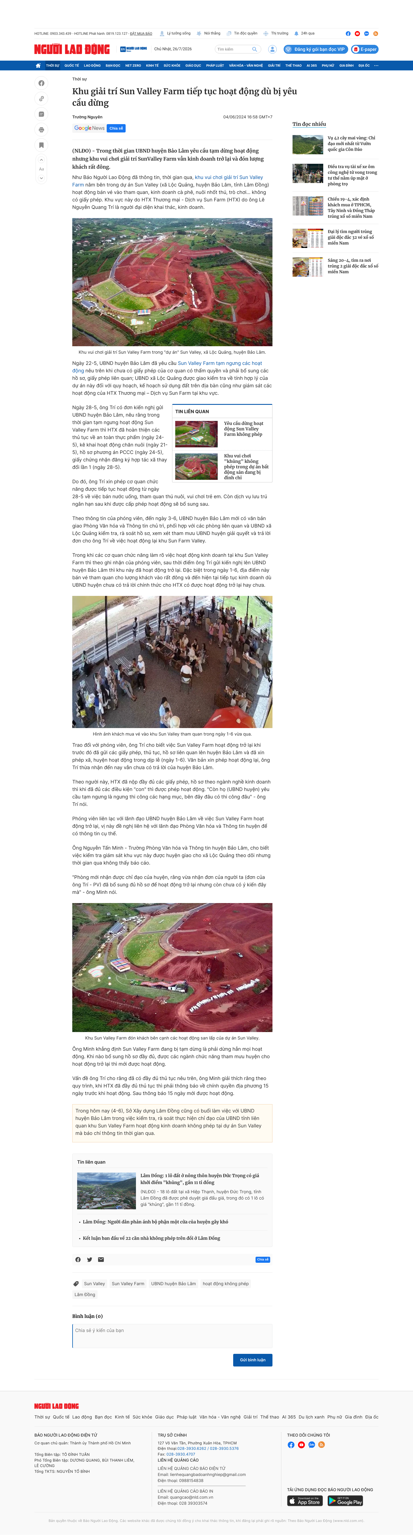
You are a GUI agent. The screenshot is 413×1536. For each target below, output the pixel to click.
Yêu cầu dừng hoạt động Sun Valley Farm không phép (244, 429)
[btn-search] (254, 49)
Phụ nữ (328, 65)
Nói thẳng (208, 33)
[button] (41, 159)
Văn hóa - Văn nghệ (246, 65)
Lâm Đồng (85, 1294)
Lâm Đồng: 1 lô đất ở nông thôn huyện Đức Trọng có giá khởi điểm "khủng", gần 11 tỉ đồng (200, 1179)
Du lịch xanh (312, 1417)
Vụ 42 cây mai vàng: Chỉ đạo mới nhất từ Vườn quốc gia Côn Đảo (351, 143)
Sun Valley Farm (128, 1283)
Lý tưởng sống (175, 33)
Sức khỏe (172, 65)
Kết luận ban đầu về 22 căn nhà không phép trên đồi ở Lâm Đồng (151, 1238)
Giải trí (274, 65)
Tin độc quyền (241, 33)
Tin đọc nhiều (309, 124)
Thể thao (293, 65)
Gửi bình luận (253, 1360)
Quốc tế (72, 65)
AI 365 (312, 65)
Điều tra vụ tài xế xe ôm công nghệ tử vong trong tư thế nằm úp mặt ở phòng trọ (352, 175)
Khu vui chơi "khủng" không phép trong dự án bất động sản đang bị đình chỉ (246, 467)
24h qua (304, 33)
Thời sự (53, 65)
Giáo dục (193, 65)
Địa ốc (364, 65)
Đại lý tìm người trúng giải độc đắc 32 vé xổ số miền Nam (351, 237)
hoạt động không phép (226, 1283)
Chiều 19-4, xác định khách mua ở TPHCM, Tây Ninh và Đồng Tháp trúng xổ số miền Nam (351, 208)
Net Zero (133, 65)
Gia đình (346, 65)
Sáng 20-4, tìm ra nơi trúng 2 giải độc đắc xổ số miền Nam (353, 266)
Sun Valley (94, 1283)
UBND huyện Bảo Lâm (173, 1283)
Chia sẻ (116, 128)
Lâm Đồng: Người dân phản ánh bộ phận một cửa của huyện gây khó (155, 1222)
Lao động (92, 65)
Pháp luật (215, 65)
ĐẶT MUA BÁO (141, 34)
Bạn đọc (113, 65)
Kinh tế (152, 65)
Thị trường (275, 33)
